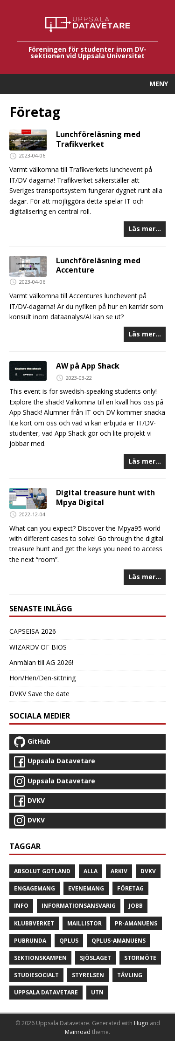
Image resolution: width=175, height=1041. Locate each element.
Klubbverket (34, 923)
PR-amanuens (136, 923)
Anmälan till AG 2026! (41, 662)
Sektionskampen (40, 958)
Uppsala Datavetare (46, 992)
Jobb (136, 906)
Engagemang (34, 888)
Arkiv (119, 871)
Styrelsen (88, 975)
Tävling (129, 975)
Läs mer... (144, 228)
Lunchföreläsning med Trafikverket (98, 139)
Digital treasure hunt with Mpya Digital (105, 497)
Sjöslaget (95, 958)
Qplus (68, 941)
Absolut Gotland (42, 871)
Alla (91, 871)
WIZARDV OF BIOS (38, 647)
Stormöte (140, 958)
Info (21, 906)
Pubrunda (30, 941)
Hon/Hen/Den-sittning (42, 677)
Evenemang (86, 888)
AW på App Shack (87, 366)
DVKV (148, 871)
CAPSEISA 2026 (32, 631)
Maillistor (84, 923)
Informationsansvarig (79, 906)
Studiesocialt (36, 975)
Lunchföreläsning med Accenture (98, 265)
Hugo (141, 1023)
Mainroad (78, 1032)
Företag (130, 888)
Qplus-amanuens (118, 941)
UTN (97, 992)
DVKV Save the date (39, 693)
